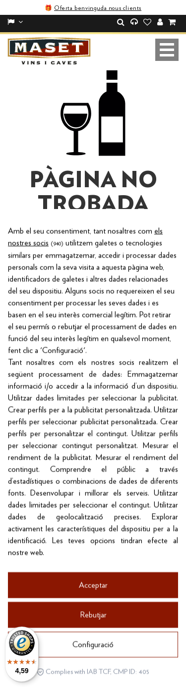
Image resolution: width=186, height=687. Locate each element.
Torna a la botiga (93, 260)
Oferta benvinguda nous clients (97, 8)
